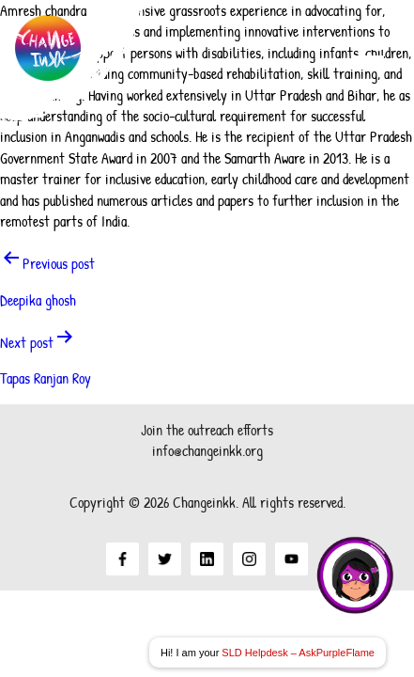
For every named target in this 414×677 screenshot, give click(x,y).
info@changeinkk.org (207, 450)
